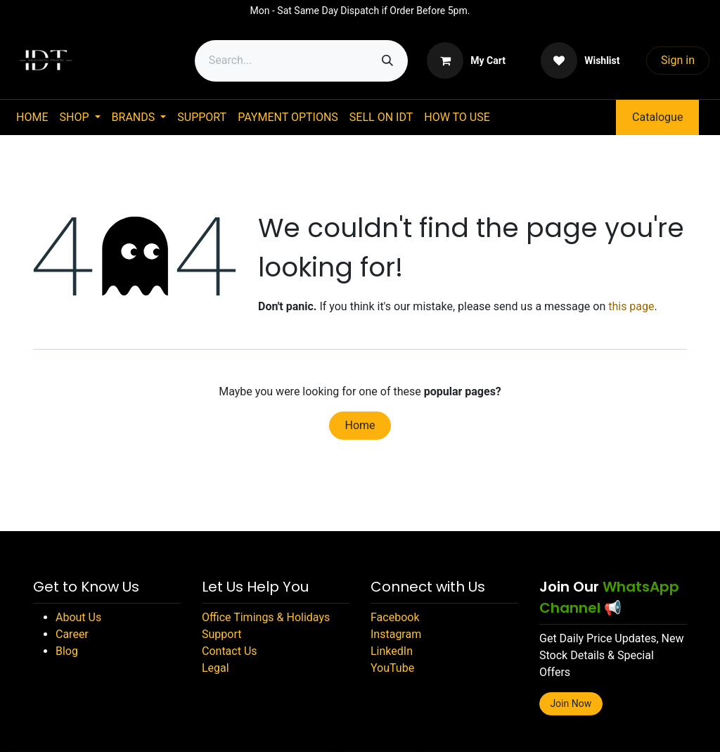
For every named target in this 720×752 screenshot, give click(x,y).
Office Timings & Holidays (266, 617)
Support (221, 634)
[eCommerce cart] (466, 60)
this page (631, 306)
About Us (78, 617)
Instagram (396, 634)
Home (360, 425)
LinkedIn (392, 651)
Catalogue (657, 117)
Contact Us (229, 651)
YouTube (392, 668)
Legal (215, 668)
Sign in (678, 60)
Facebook (395, 617)
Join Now (570, 703)
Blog (67, 651)
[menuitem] (32, 117)
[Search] (387, 61)
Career (72, 634)
